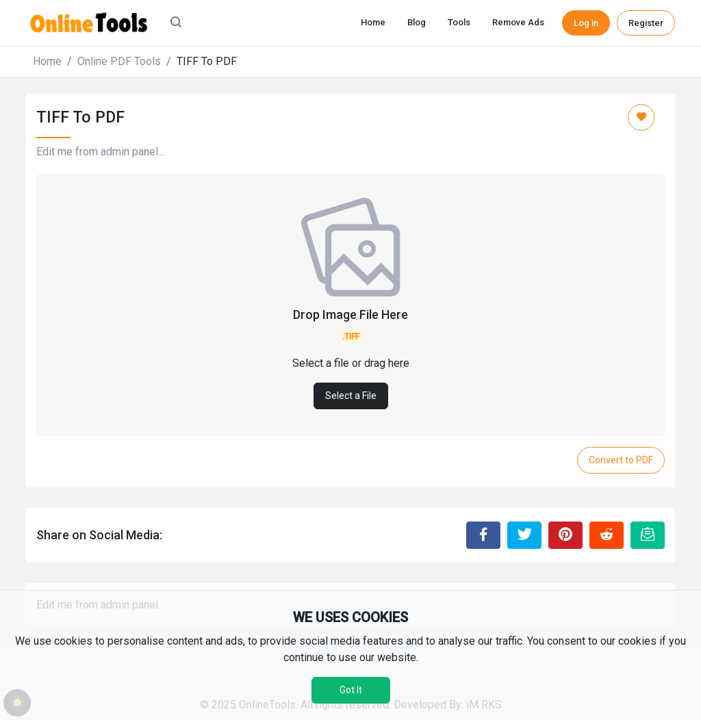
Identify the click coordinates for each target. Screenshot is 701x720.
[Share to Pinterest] (565, 535)
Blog (416, 22)
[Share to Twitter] (524, 535)
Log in (586, 23)
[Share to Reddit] (606, 535)
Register (645, 23)
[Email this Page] (647, 535)
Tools (459, 22)
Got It (351, 689)
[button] (176, 23)
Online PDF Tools (119, 61)
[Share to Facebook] (483, 535)
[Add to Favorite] (641, 117)
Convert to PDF (621, 459)
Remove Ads (518, 22)
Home (373, 22)
